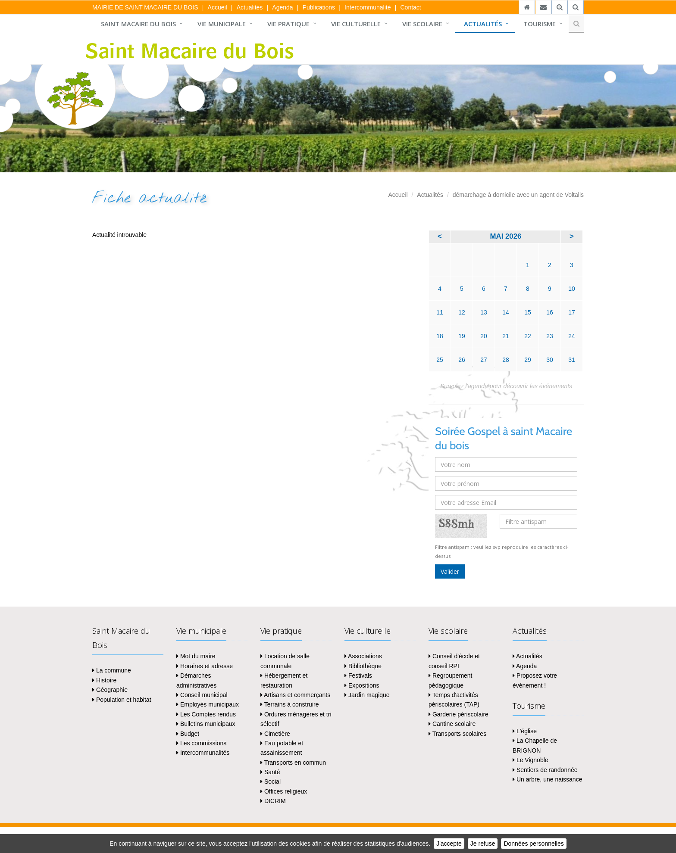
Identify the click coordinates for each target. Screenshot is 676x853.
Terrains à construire (289, 704)
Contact (410, 7)
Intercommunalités (202, 752)
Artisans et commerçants (295, 694)
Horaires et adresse (204, 666)
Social (270, 781)
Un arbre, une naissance (547, 779)
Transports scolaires (457, 733)
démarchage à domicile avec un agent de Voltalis (518, 194)
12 (461, 312)
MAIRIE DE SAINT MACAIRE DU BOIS (145, 7)
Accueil (217, 7)
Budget (187, 733)
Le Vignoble (530, 759)
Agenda (282, 7)
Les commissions (201, 743)
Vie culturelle (356, 23)
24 (571, 336)
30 (549, 359)
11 (439, 312)
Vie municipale (221, 23)
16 (549, 312)
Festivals (358, 675)
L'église (525, 731)
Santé (270, 772)
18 (439, 336)
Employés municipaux (207, 704)
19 (461, 336)
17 (571, 312)
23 (549, 336)
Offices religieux (283, 791)
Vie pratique (288, 23)
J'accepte (449, 843)
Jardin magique (367, 694)
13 (483, 312)
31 (571, 359)
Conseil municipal (202, 694)
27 (483, 359)
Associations (363, 656)
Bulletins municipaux (205, 723)
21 (505, 336)
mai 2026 (506, 236)
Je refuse (482, 843)
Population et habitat (121, 699)
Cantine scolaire (452, 723)
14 (505, 312)
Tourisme (539, 23)
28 (505, 359)
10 (571, 288)
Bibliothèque (363, 666)
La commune (111, 670)
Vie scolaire (422, 23)
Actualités (250, 7)
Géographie (110, 689)
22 (527, 336)
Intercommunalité (367, 7)
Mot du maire (196, 656)
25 (439, 359)
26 (461, 359)
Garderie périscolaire (458, 714)
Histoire (104, 680)
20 (483, 336)
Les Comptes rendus (206, 714)
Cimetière (275, 733)
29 (527, 359)
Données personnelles (533, 843)
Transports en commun (293, 762)
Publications (319, 7)
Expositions (361, 685)
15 (527, 312)
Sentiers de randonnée (545, 769)
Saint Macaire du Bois (138, 23)
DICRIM (273, 800)
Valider (450, 571)
